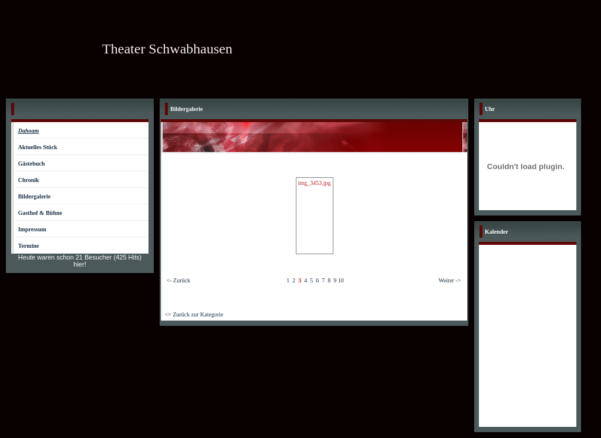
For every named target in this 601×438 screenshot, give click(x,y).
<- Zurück (178, 280)
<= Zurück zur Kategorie (194, 314)
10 (341, 280)
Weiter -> (449, 280)
